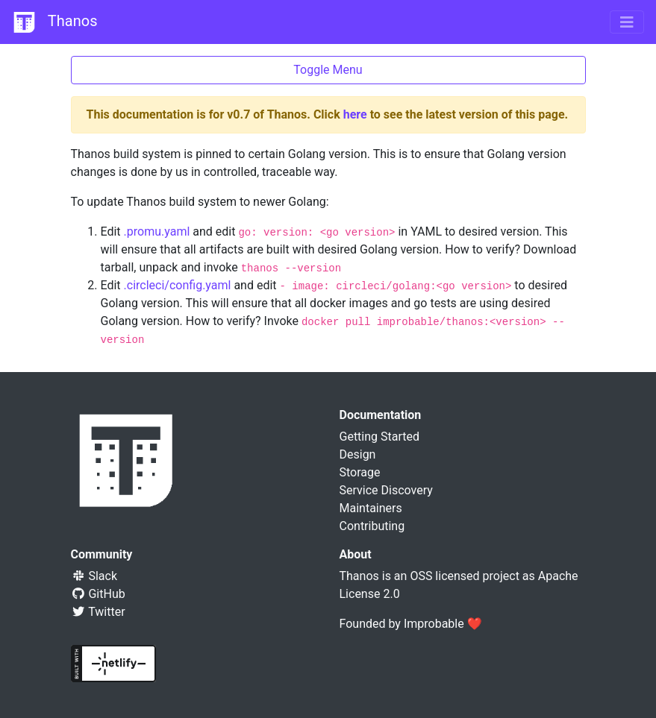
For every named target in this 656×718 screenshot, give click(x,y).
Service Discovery (386, 490)
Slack (94, 576)
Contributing (372, 526)
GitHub (98, 594)
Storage (360, 472)
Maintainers (371, 508)
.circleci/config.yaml (177, 285)
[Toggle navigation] (627, 22)
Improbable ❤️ (443, 624)
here (355, 114)
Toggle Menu (327, 70)
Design (358, 454)
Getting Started (380, 436)
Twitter (98, 612)
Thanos (54, 22)
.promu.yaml (157, 231)
